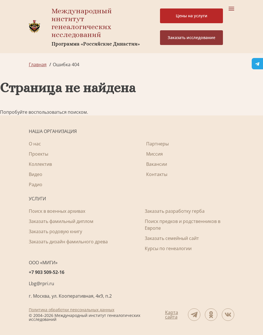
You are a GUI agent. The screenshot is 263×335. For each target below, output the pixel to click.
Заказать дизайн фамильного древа (68, 242)
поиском (77, 112)
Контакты (156, 174)
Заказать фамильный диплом (61, 221)
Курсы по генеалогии (168, 248)
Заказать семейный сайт (172, 238)
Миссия (154, 154)
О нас (35, 144)
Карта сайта (171, 314)
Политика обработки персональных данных (71, 309)
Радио (35, 184)
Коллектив (40, 164)
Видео (35, 174)
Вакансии (156, 164)
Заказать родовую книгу (55, 231)
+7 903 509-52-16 (46, 272)
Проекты (38, 154)
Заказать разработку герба (175, 211)
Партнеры (157, 144)
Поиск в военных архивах (57, 211)
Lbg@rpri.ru (41, 283)
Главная (38, 64)
